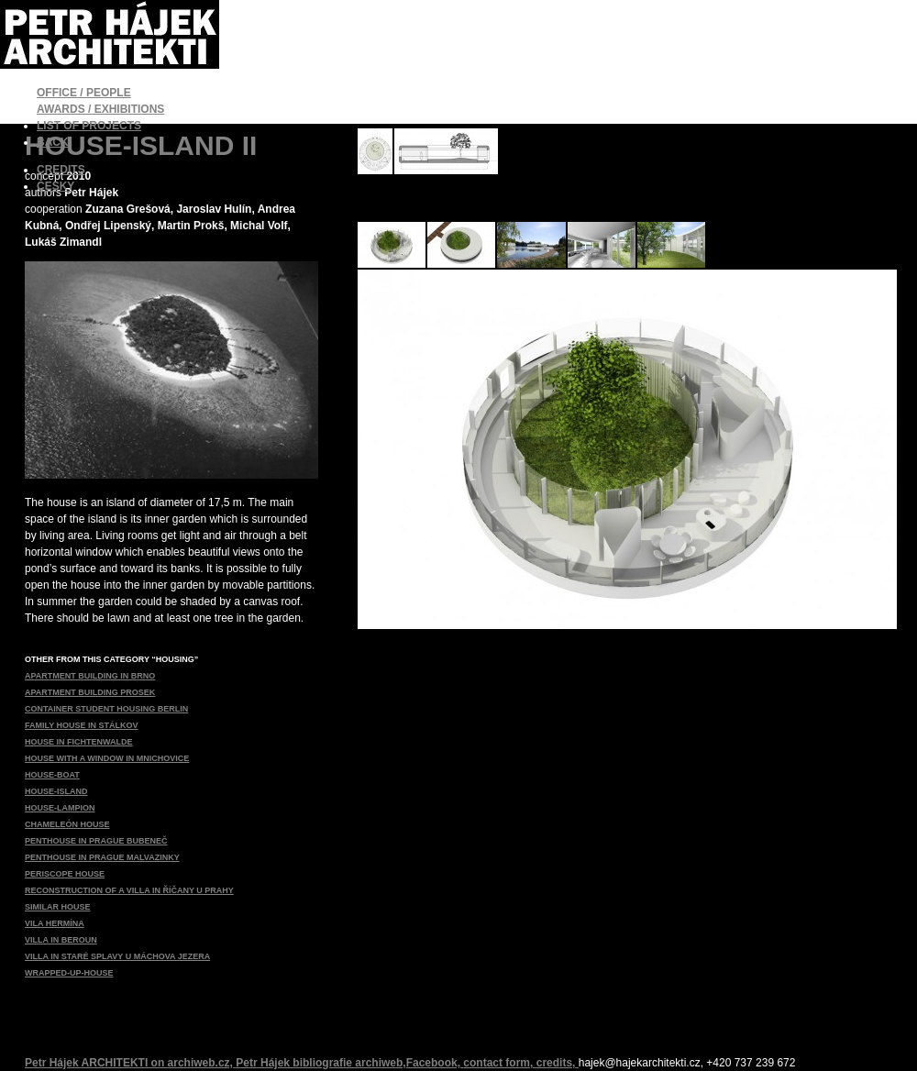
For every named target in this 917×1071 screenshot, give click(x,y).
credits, (557, 1062)
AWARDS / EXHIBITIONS (100, 109)
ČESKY (55, 186)
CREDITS (61, 169)
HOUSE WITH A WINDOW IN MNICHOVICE (107, 758)
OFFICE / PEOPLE (84, 92)
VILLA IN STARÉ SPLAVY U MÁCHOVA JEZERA (117, 956)
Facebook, (435, 1062)
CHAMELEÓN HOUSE (67, 824)
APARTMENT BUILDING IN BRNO (90, 675)
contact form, (499, 1062)
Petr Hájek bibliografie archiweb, (320, 1062)
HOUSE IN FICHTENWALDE (79, 741)
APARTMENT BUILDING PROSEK (90, 692)
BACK (53, 142)
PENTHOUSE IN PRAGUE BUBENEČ (96, 840)
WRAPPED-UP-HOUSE (69, 972)
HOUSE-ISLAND (56, 791)
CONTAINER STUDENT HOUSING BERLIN (106, 708)
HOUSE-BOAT (52, 774)
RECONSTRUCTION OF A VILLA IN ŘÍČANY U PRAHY (129, 890)
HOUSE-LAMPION (60, 807)
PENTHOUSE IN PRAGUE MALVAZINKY (102, 857)
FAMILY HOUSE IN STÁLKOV (81, 725)
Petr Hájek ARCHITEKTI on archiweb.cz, (130, 1062)
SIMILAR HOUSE (58, 906)
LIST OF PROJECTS (89, 125)
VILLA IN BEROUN (61, 939)
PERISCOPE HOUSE (65, 873)
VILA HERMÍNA (54, 923)
